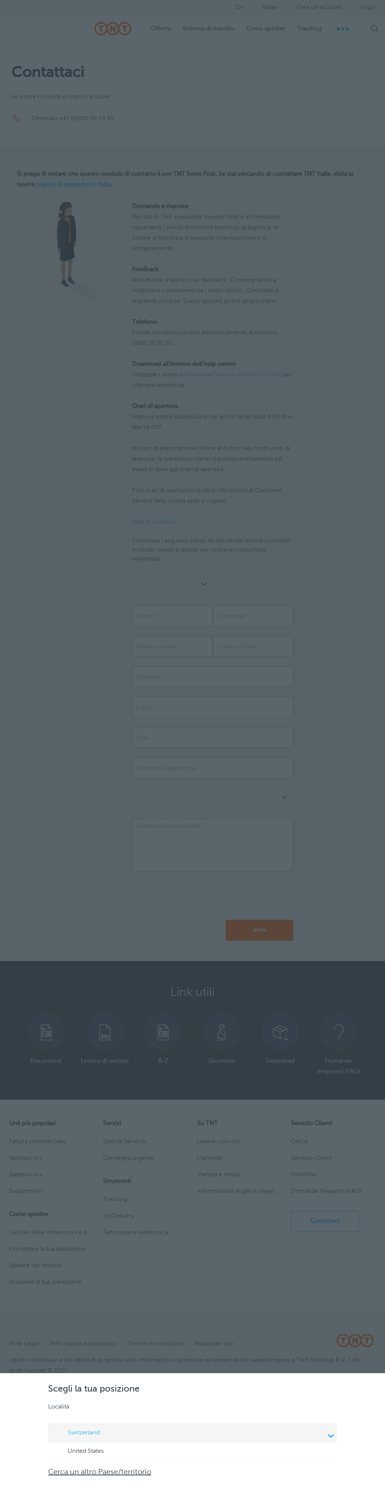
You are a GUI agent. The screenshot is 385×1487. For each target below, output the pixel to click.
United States (78, 1452)
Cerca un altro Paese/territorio (99, 1472)
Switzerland (193, 1433)
